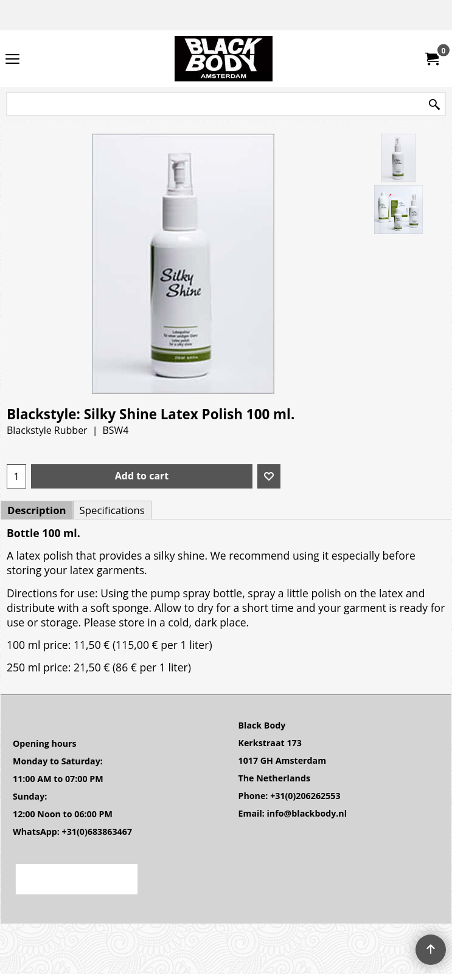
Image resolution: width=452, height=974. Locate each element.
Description (36, 510)
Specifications (112, 510)
